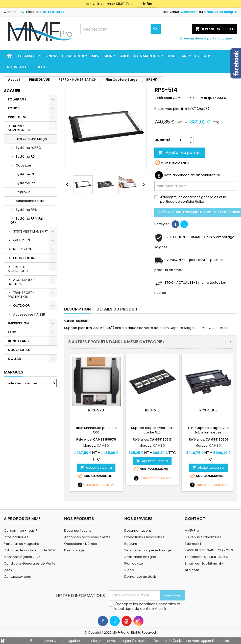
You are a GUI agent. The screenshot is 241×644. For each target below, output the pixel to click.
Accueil (12, 91)
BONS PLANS (177, 55)
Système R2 (25, 183)
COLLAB (202, 55)
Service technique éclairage (147, 550)
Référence (163, 98)
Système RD (25, 156)
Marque (207, 98)
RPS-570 (96, 410)
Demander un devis (140, 576)
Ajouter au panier (179, 152)
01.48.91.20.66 (54, 12)
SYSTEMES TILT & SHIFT (30, 231)
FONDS (49, 55)
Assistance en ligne (140, 556)
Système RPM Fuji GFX (26, 220)
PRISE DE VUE (73, 55)
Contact (10, 12)
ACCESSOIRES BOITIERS (22, 281)
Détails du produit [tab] (117, 309)
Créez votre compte (220, 12)
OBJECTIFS (21, 240)
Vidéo (129, 570)
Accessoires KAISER (29, 314)
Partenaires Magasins (22, 543)
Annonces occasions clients (87, 537)
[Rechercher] (120, 29)
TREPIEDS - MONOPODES (19, 268)
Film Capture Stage (31, 138)
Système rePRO (28, 147)
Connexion (189, 12)
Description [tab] (77, 309)
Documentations (77, 530)
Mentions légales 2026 (22, 556)
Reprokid (23, 192)
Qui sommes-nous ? (20, 530)
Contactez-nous (17, 576)
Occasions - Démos (80, 543)
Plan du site (133, 563)
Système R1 (25, 174)
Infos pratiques (16, 537)
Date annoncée (96, 485)
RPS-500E (208, 410)
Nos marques (147, 55)
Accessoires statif (30, 200)
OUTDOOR (21, 305)
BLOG (42, 67)
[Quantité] (180, 140)
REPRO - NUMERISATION (20, 127)
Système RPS (26, 209)
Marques (13, 372)
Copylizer (23, 165)
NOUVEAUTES (19, 67)
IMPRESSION (101, 55)
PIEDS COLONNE (25, 258)
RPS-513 (152, 410)
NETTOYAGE (22, 249)
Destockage (74, 550)
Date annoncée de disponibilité (190, 175)
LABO (123, 55)
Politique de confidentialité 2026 (30, 550)
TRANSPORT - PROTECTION (21, 294)
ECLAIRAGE (27, 55)
